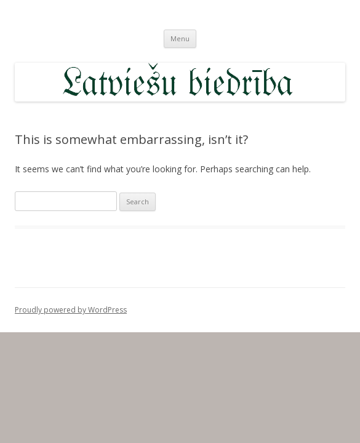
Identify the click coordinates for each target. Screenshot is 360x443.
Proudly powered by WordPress (71, 310)
